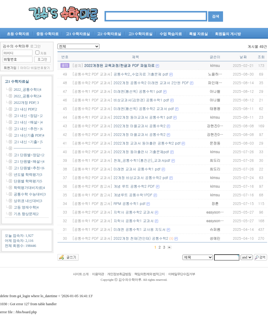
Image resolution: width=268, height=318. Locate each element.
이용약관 (98, 274)
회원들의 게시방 (228, 34)
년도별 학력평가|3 (28, 175)
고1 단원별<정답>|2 (29, 155)
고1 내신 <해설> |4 (28, 122)
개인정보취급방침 (119, 274)
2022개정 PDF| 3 (26, 103)
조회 (261, 56)
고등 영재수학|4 (26, 207)
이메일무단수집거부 (181, 274)
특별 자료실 (198, 34)
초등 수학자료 (18, 34)
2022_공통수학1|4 (27, 89)
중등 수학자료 (47, 34)
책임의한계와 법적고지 (149, 274)
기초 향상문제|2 (26, 214)
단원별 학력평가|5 (28, 181)
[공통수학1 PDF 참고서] (92, 194)
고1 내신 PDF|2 (25, 109)
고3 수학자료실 (140, 34)
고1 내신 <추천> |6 (28, 129)
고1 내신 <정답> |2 (28, 116)
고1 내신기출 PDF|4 (29, 135)
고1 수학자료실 (78, 34)
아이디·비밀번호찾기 (35, 67)
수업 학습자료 (171, 34)
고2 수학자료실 (109, 34)
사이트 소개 (80, 274)
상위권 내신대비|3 (28, 201)
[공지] (77, 65)
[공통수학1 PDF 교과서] (92, 91)
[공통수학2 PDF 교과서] (92, 73)
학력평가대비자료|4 (29, 188)
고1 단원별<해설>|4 (29, 161)
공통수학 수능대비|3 (30, 194)
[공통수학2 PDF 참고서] (92, 186)
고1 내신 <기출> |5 (28, 142)
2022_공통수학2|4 (27, 96)
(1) (171, 238)
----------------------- (27, 148)
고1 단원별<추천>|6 (29, 168)
